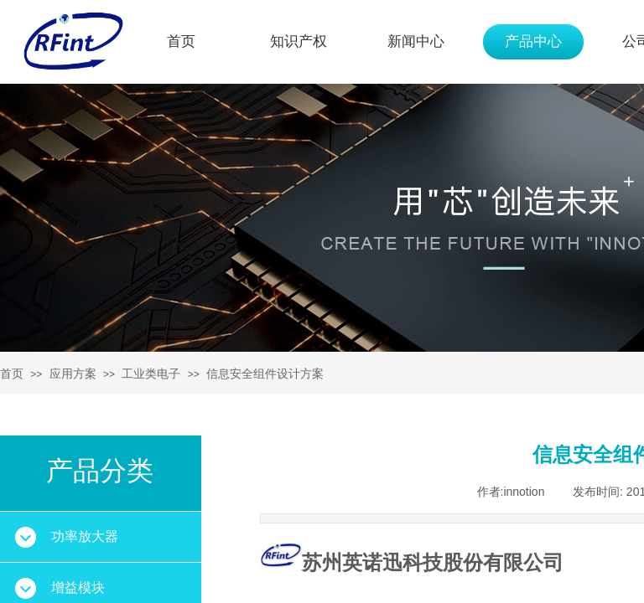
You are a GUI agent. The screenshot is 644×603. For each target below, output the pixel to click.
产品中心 (533, 41)
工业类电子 (151, 373)
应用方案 (72, 373)
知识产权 (298, 41)
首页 (181, 41)
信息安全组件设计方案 (265, 373)
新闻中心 (415, 41)
